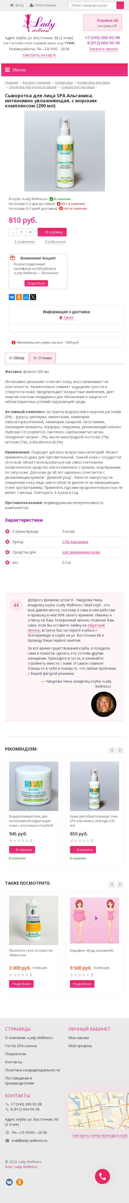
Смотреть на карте (39, 55)
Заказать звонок (103, 48)
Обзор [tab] (16, 357)
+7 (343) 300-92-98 (102, 37)
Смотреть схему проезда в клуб (99, 1135)
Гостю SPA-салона (21, 1045)
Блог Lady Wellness (21, 1166)
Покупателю (15, 1053)
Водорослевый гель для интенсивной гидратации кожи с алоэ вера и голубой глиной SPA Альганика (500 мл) (33, 821)
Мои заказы (78, 1037)
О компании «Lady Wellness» (29, 1037)
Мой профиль (80, 1045)
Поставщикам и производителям (19, 1081)
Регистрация (43, 5)
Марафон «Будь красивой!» (92, 950)
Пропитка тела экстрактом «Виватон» (31, 952)
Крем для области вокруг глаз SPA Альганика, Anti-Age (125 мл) (94, 821)
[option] (33, 813)
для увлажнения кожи (81, 552)
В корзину (51, 232)
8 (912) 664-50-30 (103, 42)
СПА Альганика (75, 541)
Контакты (13, 1062)
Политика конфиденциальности (32, 1070)
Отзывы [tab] (42, 357)
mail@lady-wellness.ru (29, 1140)
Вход (16, 5)
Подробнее (36, 283)
